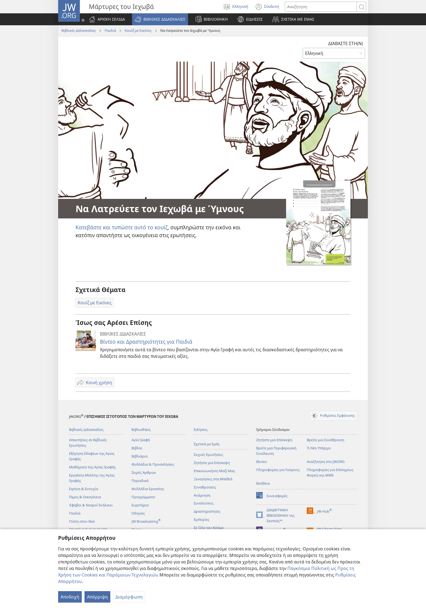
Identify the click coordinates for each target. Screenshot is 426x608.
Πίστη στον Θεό (82, 521)
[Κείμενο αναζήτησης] (321, 7)
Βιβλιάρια (139, 456)
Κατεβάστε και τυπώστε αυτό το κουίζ (122, 227)
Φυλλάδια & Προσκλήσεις (152, 464)
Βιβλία (136, 448)
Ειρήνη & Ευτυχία (83, 488)
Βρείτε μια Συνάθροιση (325, 439)
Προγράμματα (143, 496)
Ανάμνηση (202, 495)
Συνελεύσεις (204, 503)
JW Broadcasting (146, 521)
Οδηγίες (138, 513)
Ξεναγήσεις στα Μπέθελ (213, 479)
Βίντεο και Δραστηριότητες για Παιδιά (146, 341)
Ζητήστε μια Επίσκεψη (212, 462)
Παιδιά (110, 30)
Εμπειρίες (201, 519)
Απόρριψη (97, 597)
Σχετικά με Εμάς (207, 443)
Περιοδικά (140, 480)
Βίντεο (261, 461)
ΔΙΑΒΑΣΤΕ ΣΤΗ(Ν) (345, 43)
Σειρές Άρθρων (143, 472)
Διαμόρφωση (129, 597)
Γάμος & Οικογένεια (85, 496)
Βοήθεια (263, 483)
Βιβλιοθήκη (141, 429)
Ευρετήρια (140, 505)
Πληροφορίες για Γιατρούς (278, 469)
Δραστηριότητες (207, 511)
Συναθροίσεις (205, 487)
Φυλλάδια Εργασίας (147, 488)
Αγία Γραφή (140, 439)
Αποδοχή (70, 597)
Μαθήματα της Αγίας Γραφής (92, 467)
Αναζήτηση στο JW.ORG (325, 461)
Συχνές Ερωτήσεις (208, 454)
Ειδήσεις (201, 429)
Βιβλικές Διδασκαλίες (78, 30)
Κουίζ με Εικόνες (138, 30)
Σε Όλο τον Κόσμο (209, 527)
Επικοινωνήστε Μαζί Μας (214, 470)
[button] (160, 19)
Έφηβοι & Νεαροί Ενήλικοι (91, 505)
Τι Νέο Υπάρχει (319, 448)
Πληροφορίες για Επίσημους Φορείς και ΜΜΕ (330, 472)
